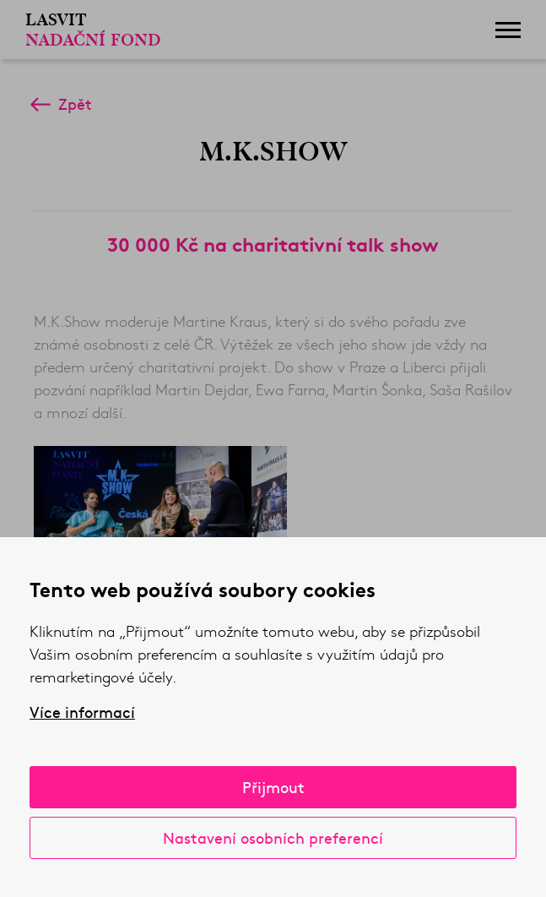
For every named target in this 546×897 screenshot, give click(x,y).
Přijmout (273, 786)
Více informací (82, 712)
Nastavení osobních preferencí (273, 837)
